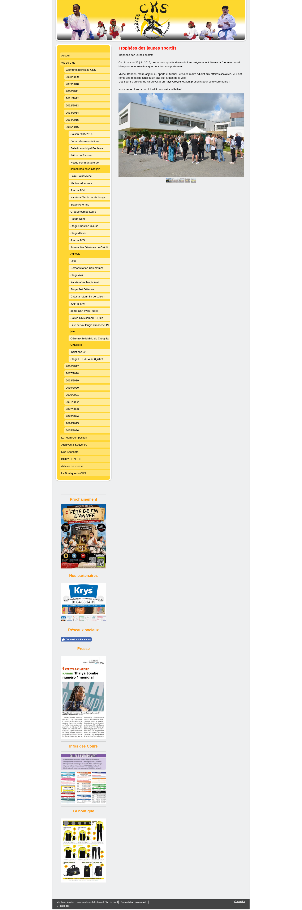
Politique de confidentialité (89, 902)
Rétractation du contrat (133, 902)
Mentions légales (65, 902)
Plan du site (110, 902)
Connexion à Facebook (76, 639)
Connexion (239, 901)
